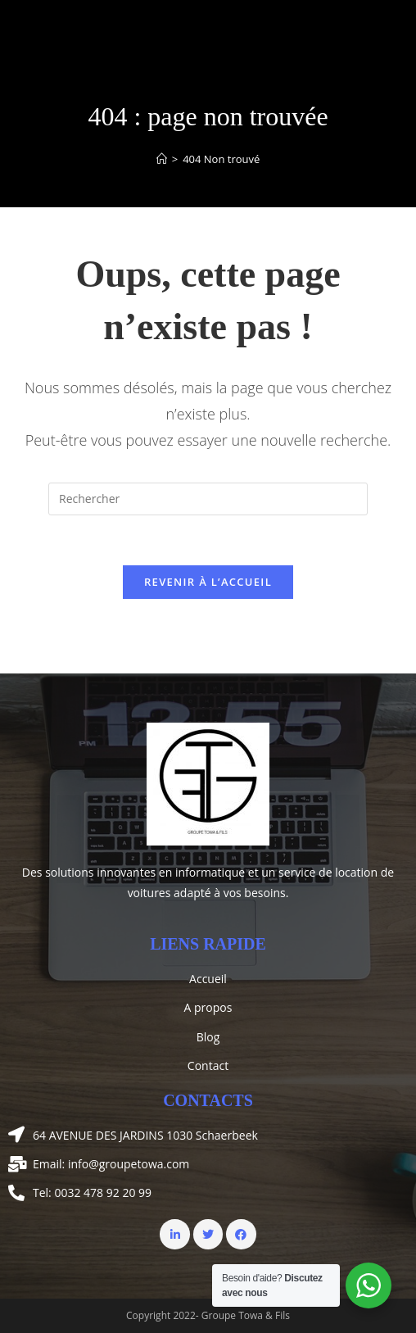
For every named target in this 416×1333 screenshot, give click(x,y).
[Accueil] (161, 159)
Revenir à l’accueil (208, 581)
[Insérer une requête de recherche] (208, 499)
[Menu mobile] (387, 30)
